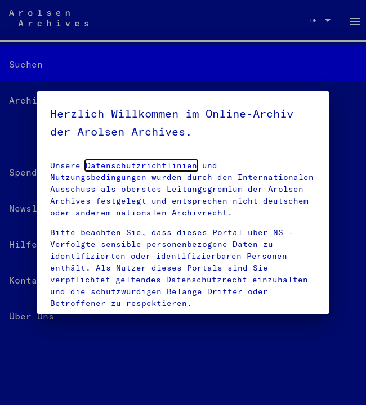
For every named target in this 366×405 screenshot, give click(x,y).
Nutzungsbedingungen (98, 177)
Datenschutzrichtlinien (141, 165)
